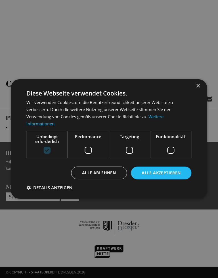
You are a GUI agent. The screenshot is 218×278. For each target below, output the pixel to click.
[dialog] (109, 139)
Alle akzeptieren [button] (161, 172)
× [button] (198, 86)
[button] (49, 187)
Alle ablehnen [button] (99, 172)
